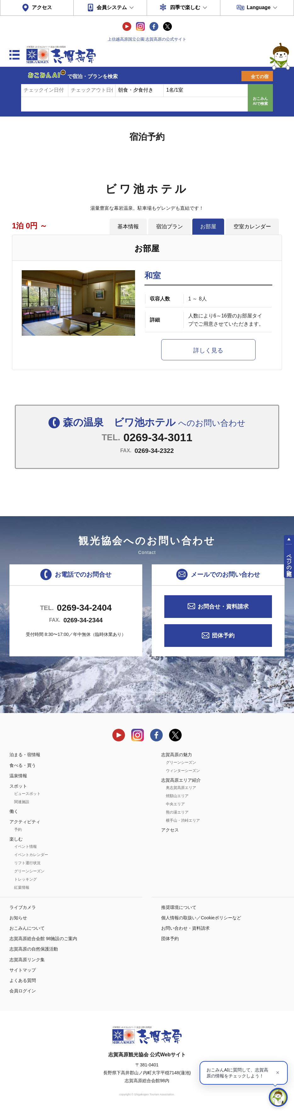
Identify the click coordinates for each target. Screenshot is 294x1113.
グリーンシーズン (29, 871)
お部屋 (208, 226)
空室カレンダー (252, 226)
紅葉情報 (21, 887)
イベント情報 (25, 846)
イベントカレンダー (31, 855)
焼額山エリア (177, 796)
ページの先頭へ (289, 562)
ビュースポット (27, 793)
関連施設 (21, 802)
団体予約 (223, 635)
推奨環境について (178, 907)
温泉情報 (18, 775)
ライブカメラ (22, 907)
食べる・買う (22, 765)
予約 (18, 829)
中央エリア (175, 804)
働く (13, 811)
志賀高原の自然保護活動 (33, 948)
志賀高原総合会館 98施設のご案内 (43, 938)
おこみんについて (27, 928)
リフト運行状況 (27, 863)
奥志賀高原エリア (181, 787)
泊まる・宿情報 (24, 754)
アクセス (42, 7)
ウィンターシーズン (183, 770)
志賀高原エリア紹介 (181, 780)
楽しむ (16, 839)
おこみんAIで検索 (260, 101)
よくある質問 (22, 980)
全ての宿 (260, 76)
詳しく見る (208, 350)
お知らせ (18, 917)
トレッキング (25, 879)
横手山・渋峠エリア (183, 820)
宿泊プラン (169, 226)
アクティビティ (24, 821)
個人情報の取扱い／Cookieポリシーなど (201, 917)
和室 (152, 275)
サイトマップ (22, 970)
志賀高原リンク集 (27, 959)
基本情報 (128, 226)
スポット (18, 786)
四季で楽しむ (185, 7)
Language (259, 7)
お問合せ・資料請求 (223, 606)
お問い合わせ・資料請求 (185, 928)
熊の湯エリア (177, 812)
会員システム (112, 7)
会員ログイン (22, 990)
